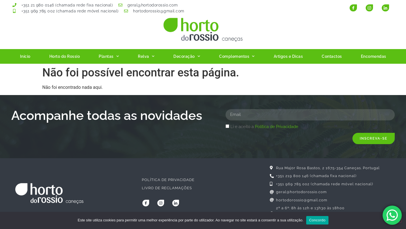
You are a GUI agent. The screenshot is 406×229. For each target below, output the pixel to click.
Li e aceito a (264, 126)
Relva (146, 56)
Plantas (109, 56)
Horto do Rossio (64, 56)
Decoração (186, 56)
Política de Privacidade (276, 126)
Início (25, 56)
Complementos (237, 56)
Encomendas (373, 56)
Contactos (332, 56)
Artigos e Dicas (288, 56)
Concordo (317, 220)
